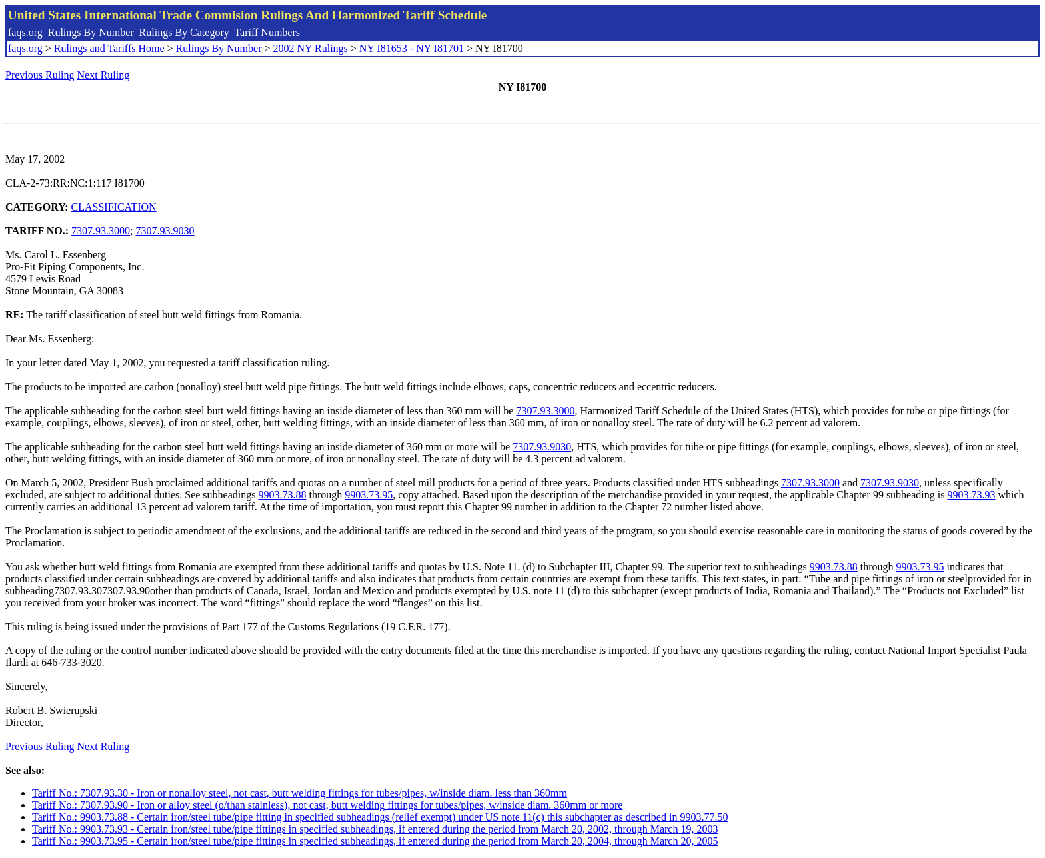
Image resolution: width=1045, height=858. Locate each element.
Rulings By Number (91, 32)
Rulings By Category (184, 32)
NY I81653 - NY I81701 (411, 48)
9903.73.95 (369, 494)
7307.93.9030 (165, 230)
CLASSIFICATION (114, 207)
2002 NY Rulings (310, 48)
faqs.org (25, 32)
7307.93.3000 (100, 230)
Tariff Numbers (267, 32)
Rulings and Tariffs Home (109, 48)
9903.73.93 (971, 494)
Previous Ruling (40, 75)
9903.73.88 (282, 494)
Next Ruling (103, 75)
